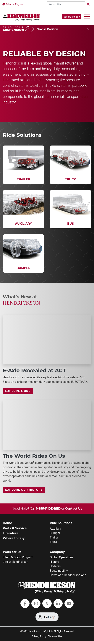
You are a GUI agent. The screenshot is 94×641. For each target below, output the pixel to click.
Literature (10, 533)
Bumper (55, 533)
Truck (53, 542)
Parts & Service (15, 528)
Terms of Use (55, 636)
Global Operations (61, 557)
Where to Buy (14, 538)
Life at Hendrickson (15, 562)
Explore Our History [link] (24, 489)
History (54, 562)
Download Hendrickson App (68, 575)
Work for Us (12, 552)
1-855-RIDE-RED (48, 508)
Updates (55, 566)
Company (57, 552)
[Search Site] (66, 4)
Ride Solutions (61, 523)
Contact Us (73, 508)
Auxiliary (55, 528)
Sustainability (59, 570)
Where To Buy (72, 16)
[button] (87, 16)
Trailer (54, 537)
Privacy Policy (39, 636)
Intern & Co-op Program (18, 557)
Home (7, 523)
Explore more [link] (17, 391)
